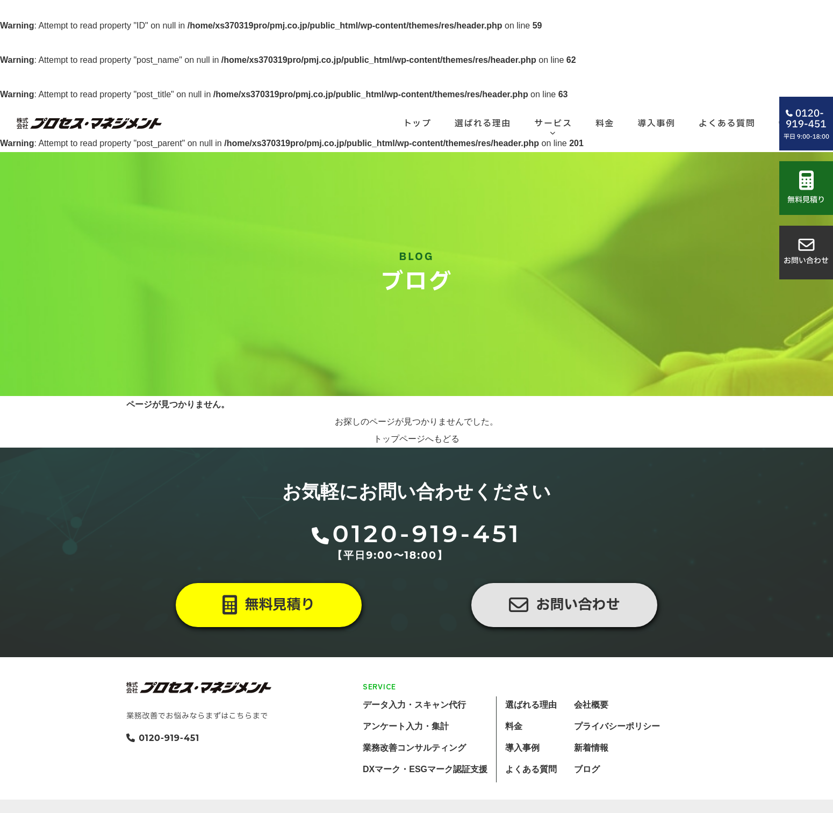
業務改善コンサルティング (414, 776)
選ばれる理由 (531, 733)
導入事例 (522, 776)
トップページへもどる (416, 467)
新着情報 (591, 776)
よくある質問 (531, 797)
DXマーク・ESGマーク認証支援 (425, 797)
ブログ (587, 797)
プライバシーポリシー (617, 754)
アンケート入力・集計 (406, 754)
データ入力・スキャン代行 (414, 733)
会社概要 (591, 733)
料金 (513, 754)
